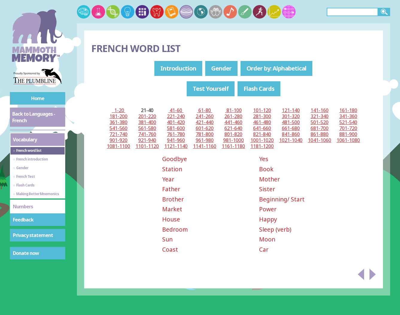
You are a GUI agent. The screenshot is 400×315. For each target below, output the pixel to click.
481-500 (291, 122)
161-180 (348, 110)
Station (172, 169)
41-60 (175, 110)
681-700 (319, 128)
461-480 (262, 122)
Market (172, 209)
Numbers (23, 206)
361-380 (118, 122)
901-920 (118, 140)
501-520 (319, 122)
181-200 (118, 116)
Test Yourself (211, 89)
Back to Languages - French (33, 117)
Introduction (178, 68)
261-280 (233, 116)
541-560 (118, 128)
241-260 (205, 116)
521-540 (348, 122)
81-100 (233, 110)
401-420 (176, 122)
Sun (167, 239)
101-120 (262, 110)
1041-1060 (319, 140)
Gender (221, 68)
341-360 (348, 116)
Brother (173, 199)
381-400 (147, 122)
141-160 (319, 110)
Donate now (26, 253)
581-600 (176, 128)
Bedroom (175, 229)
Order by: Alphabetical (276, 68)
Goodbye (174, 159)
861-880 (319, 134)
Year (168, 179)
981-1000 (233, 140)
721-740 (118, 134)
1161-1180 (233, 146)
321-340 (319, 116)
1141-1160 (204, 146)
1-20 (118, 110)
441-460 (233, 122)
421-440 (205, 122)
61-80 (204, 110)
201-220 (147, 116)
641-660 (262, 128)
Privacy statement (33, 235)
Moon (267, 239)
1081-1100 (118, 146)
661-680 (291, 128)
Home (37, 98)
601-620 (205, 128)
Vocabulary (25, 139)
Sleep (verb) (275, 229)
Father (171, 189)
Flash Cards (259, 89)
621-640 (233, 128)
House (171, 219)
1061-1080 (348, 140)
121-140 (291, 110)
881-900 (348, 134)
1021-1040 (290, 140)
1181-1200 (262, 146)
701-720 (348, 128)
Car (263, 249)
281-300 (262, 116)
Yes (263, 159)
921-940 (147, 140)
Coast (170, 249)
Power (267, 209)
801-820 (233, 134)
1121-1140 (176, 146)
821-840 (262, 134)
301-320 (291, 116)
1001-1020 (262, 140)
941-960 (176, 140)
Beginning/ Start (282, 199)
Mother (269, 179)
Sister (267, 189)
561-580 (147, 128)
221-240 (176, 116)
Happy (268, 219)
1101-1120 (147, 146)
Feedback (23, 219)
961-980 (205, 140)
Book (266, 169)
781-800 (205, 134)
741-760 (147, 134)
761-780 (176, 134)
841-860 (291, 134)
